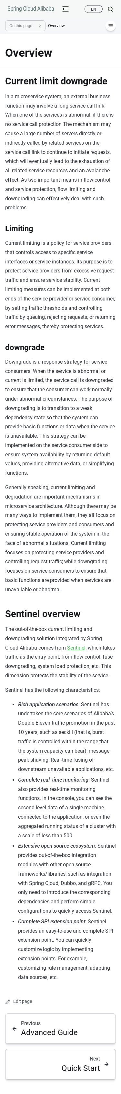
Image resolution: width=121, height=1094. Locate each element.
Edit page (18, 1001)
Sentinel (76, 648)
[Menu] (111, 26)
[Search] (108, 9)
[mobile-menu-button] (65, 9)
